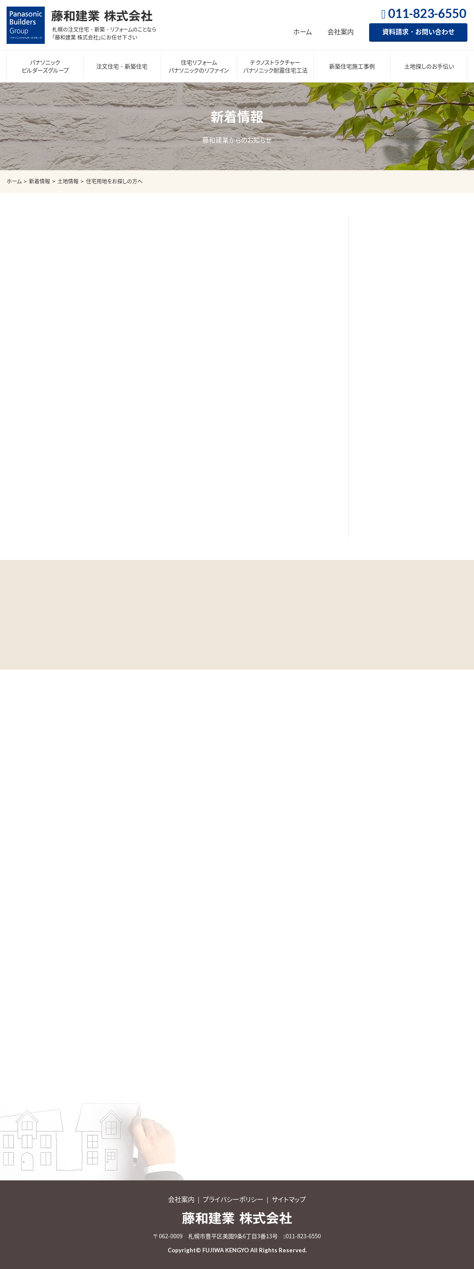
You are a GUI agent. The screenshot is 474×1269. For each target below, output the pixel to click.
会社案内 (340, 31)
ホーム (302, 31)
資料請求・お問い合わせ (418, 31)
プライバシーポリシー (233, 1199)
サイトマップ (289, 1199)
